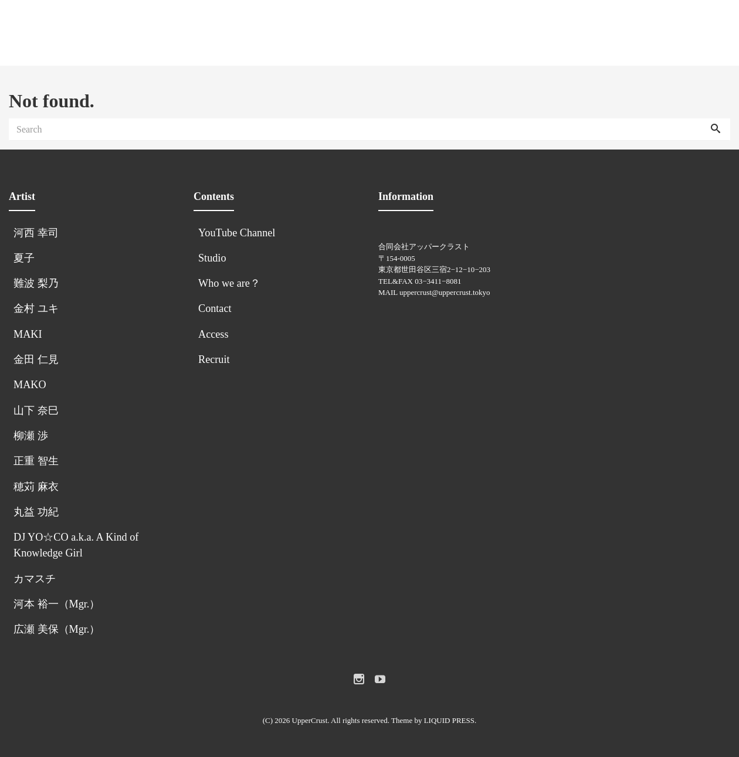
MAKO (29, 385)
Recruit (214, 359)
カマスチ (34, 579)
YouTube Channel (238, 233)
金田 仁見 (36, 359)
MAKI (27, 334)
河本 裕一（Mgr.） (56, 604)
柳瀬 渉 (30, 436)
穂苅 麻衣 (36, 487)
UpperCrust (310, 720)
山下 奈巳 (36, 410)
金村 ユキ (36, 308)
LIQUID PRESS (449, 720)
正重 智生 (36, 461)
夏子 (24, 258)
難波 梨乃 (36, 283)
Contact (215, 308)
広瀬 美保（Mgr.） (56, 629)
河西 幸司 (36, 233)
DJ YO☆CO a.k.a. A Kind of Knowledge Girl (75, 545)
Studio (212, 258)
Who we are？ (229, 283)
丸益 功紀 (36, 512)
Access (213, 334)
